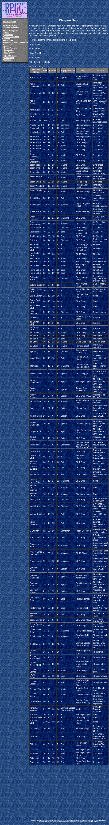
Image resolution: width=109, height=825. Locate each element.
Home (6, 33)
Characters (8, 35)
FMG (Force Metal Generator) (16, 42)
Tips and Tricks (10, 56)
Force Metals (9, 44)
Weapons (8, 60)
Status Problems (11, 48)
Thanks (7, 54)
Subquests (8, 50)
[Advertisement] (68, 790)
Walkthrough (9, 58)
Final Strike (8, 40)
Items (6, 46)
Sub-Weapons (9, 52)
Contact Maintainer (11, 27)
